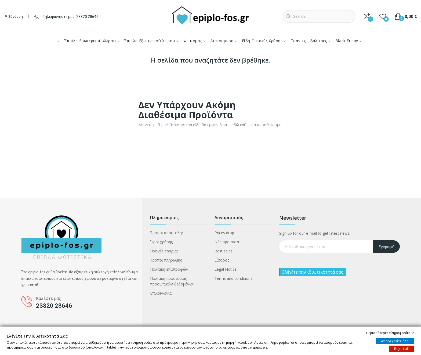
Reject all (401, 348)
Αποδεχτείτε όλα (395, 341)
